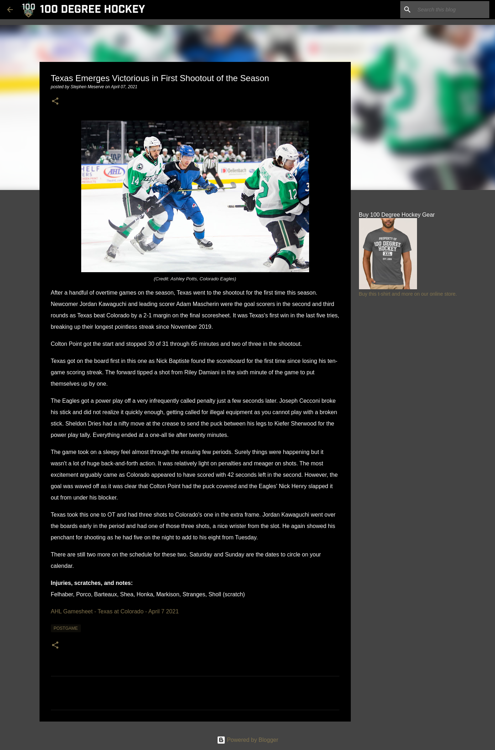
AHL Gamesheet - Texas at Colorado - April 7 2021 (115, 611)
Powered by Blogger (247, 740)
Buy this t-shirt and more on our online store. (408, 294)
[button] (55, 101)
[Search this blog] (452, 9)
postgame (66, 628)
